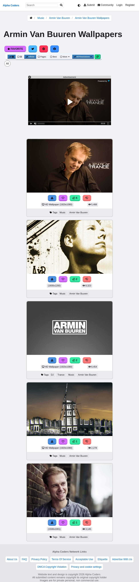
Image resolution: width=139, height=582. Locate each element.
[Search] (61, 5)
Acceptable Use (84, 559)
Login (119, 5)
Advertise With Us (122, 559)
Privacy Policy (39, 559)
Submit (89, 5)
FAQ (24, 559)
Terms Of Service (61, 559)
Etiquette (102, 559)
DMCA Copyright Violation (51, 566)
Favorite (15, 48)
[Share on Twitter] (32, 48)
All (7, 63)
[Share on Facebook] (54, 48)
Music (40, 18)
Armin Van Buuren (59, 18)
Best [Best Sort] (53, 57)
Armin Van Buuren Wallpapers (92, 18)
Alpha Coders (11, 5)
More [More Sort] (65, 57)
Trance (61, 375)
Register (130, 5)
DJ (52, 375)
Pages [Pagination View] (42, 57)
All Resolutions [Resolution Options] (83, 57)
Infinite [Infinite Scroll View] (30, 57)
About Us (12, 559)
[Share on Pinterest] (43, 48)
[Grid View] (12, 57)
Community (105, 5)
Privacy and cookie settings (86, 566)
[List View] (20, 57)
